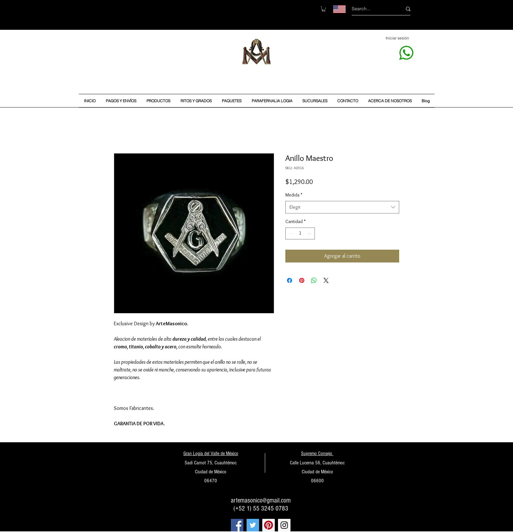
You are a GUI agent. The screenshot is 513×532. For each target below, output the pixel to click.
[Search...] (372, 9)
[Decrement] (290, 233)
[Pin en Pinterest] (302, 280)
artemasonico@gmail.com (261, 500)
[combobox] (342, 207)
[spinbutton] (300, 233)
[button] (324, 9)
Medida (293, 195)
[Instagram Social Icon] (284, 525)
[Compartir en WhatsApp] (314, 280)
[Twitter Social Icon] (253, 525)
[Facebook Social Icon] (237, 525)
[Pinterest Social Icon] (268, 525)
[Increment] (310, 233)
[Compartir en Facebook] (289, 280)
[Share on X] (326, 280)
